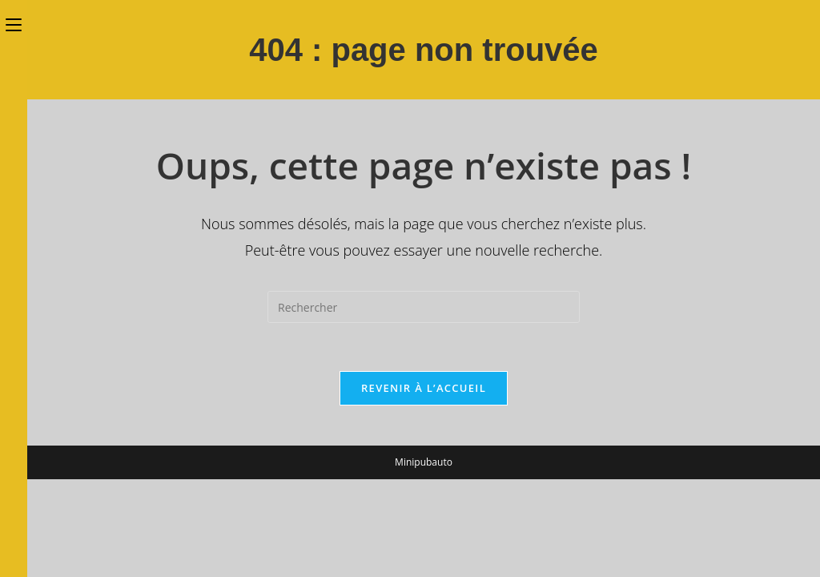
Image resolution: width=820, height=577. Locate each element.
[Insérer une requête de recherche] (423, 307)
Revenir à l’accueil (423, 388)
